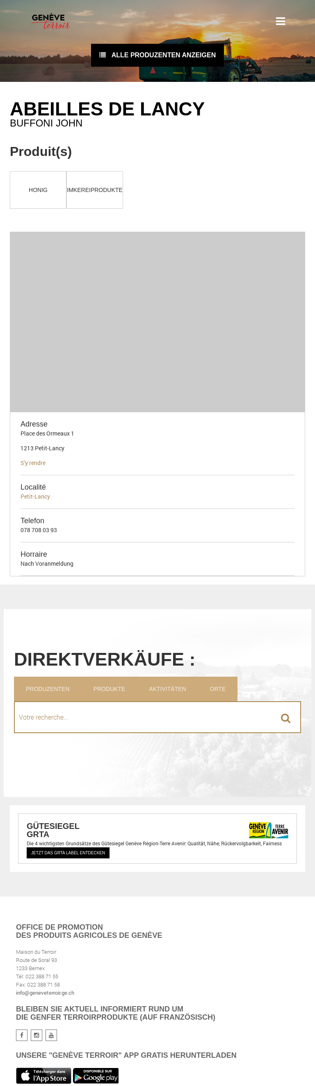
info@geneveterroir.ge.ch (45, 992)
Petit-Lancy (35, 496)
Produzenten (48, 689)
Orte (218, 689)
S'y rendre (33, 463)
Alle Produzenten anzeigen (157, 55)
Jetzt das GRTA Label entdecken (68, 853)
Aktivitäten (167, 689)
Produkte (110, 689)
